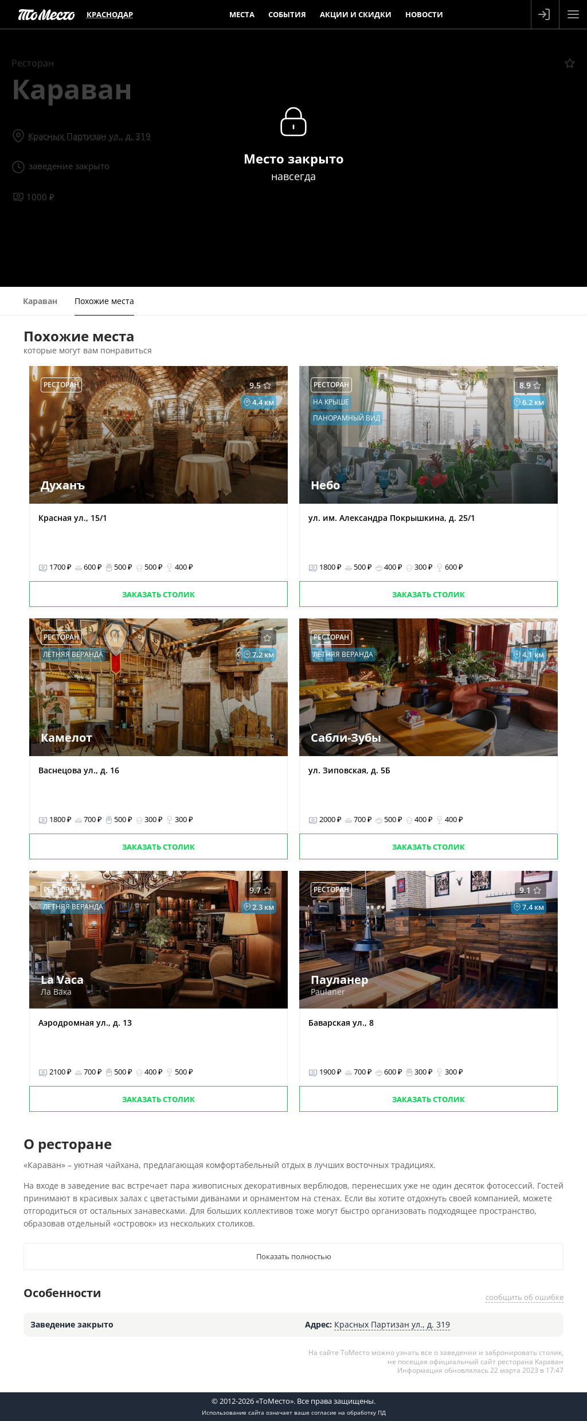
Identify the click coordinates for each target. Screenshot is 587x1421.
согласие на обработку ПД (348, 1412)
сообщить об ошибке (524, 1297)
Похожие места (104, 300)
